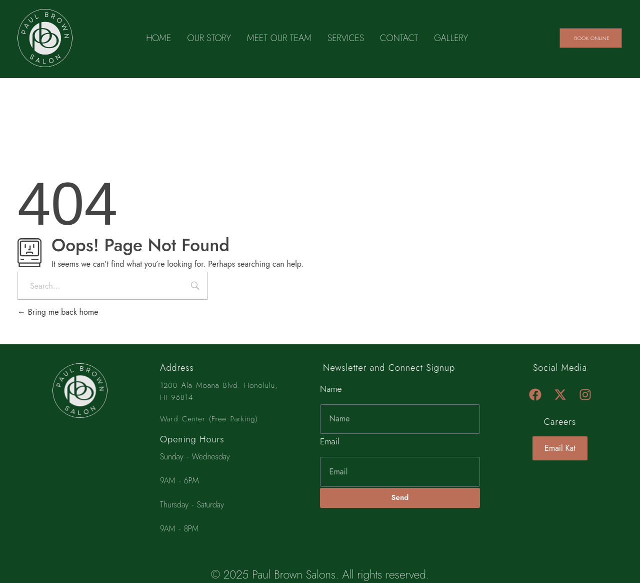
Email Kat (560, 448)
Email (329, 441)
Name (331, 388)
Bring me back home (58, 312)
